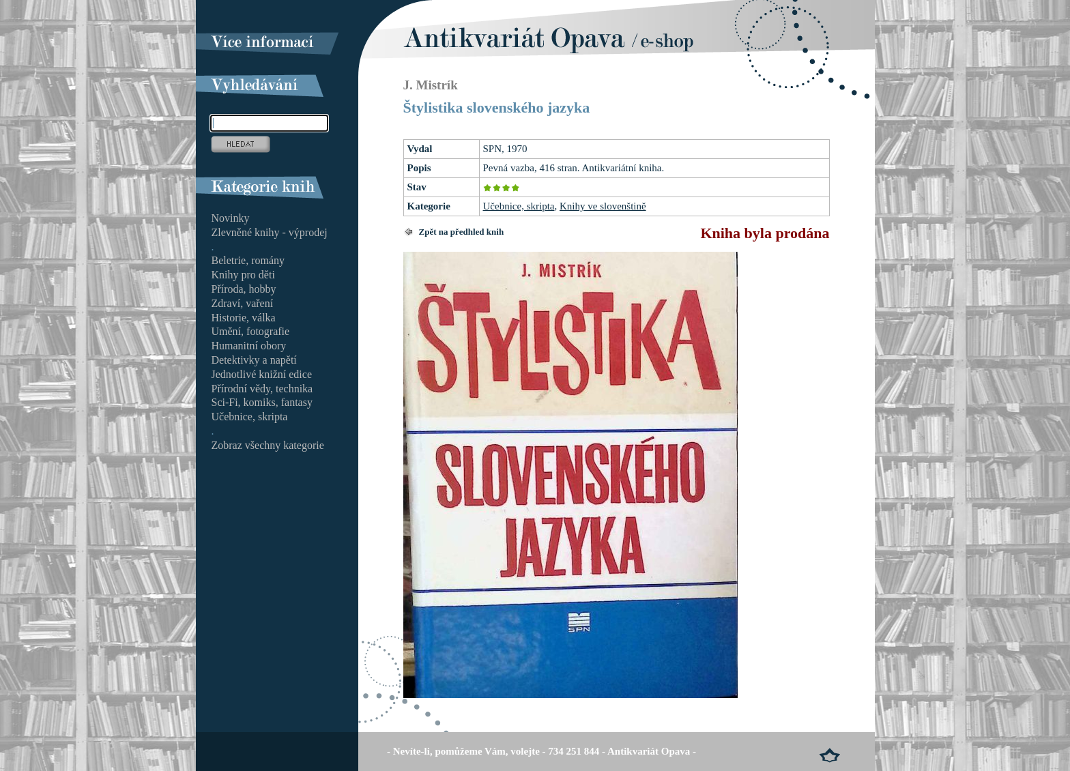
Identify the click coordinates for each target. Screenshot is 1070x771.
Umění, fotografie (251, 331)
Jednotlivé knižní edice (262, 374)
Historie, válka (244, 317)
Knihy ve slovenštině (603, 206)
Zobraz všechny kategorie (268, 445)
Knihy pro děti (243, 274)
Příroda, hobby (244, 289)
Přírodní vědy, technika (262, 388)
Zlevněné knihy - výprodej (270, 232)
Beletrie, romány (248, 260)
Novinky (231, 218)
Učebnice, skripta (519, 206)
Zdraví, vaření (243, 303)
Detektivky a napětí (254, 360)
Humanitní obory (249, 345)
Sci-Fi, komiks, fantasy (262, 402)
